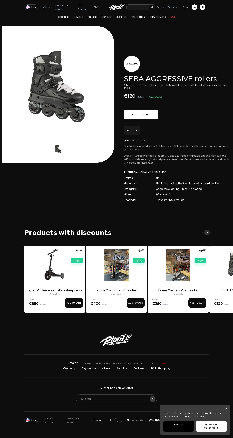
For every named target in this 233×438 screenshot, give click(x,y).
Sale (173, 17)
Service (160, 7)
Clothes (121, 17)
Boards (78, 17)
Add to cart (141, 114)
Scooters (63, 17)
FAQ (96, 7)
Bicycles (106, 17)
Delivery (139, 368)
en (30, 7)
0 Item (190, 7)
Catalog (73, 363)
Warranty (47, 7)
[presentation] (203, 232)
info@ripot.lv (137, 420)
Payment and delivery (96, 368)
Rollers (92, 17)
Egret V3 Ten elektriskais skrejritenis (54, 290)
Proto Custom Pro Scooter (116, 290)
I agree (178, 424)
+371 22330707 (117, 420)
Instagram (156, 420)
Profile (202, 7)
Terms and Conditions (211, 426)
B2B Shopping (160, 368)
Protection (138, 17)
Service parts (158, 17)
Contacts (172, 7)
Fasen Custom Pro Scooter (178, 290)
